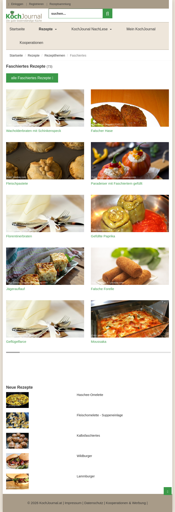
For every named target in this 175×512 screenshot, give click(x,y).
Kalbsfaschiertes (88, 435)
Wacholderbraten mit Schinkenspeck (33, 131)
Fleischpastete (17, 183)
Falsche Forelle (102, 289)
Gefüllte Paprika (103, 236)
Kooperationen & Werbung (126, 503)
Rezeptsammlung (60, 4)
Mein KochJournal (140, 29)
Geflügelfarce (16, 341)
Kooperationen (31, 43)
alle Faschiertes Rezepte (32, 78)
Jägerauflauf (15, 289)
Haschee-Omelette (90, 395)
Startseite (17, 29)
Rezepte (34, 55)
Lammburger (86, 476)
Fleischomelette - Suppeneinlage (100, 415)
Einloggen (17, 4)
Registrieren (36, 4)
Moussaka (98, 341)
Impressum (73, 503)
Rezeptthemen (55, 55)
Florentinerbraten (19, 236)
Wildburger (84, 456)
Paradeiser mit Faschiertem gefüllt (116, 183)
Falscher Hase (102, 131)
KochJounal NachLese (89, 29)
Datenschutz (93, 503)
